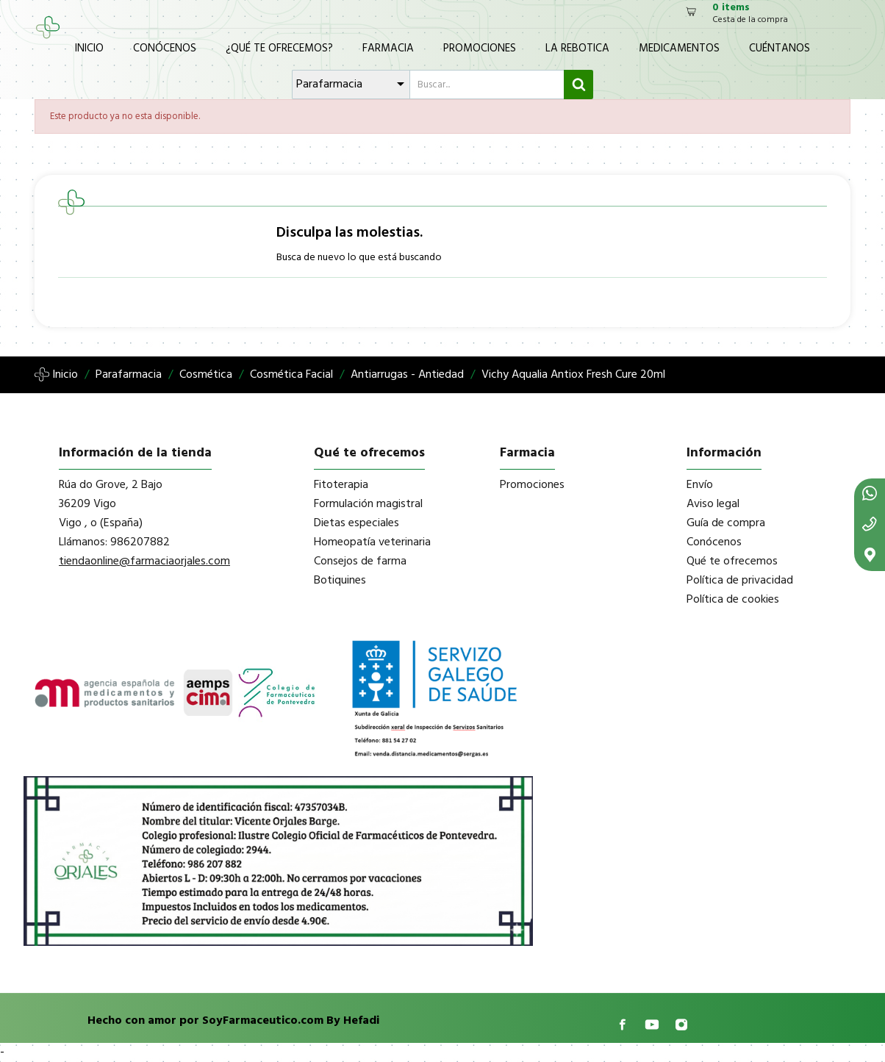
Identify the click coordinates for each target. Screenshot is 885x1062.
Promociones (479, 48)
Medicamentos (679, 48)
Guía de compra (726, 523)
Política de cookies (733, 599)
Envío (700, 485)
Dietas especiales (356, 523)
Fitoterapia (341, 485)
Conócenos (164, 48)
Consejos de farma (360, 561)
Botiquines (340, 580)
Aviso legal (713, 504)
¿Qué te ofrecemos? (279, 48)
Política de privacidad (740, 580)
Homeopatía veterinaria (372, 542)
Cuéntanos (779, 48)
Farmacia (388, 48)
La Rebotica (577, 48)
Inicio (89, 48)
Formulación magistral (368, 504)
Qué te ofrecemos (732, 561)
